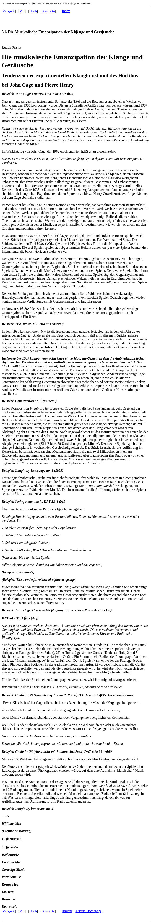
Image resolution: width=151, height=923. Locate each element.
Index (66, 11)
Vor (21, 11)
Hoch (33, 11)
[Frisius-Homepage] (89, 911)
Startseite (48, 11)
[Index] (67, 911)
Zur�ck (9, 11)
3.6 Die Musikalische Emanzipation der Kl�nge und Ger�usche (58, 32)
